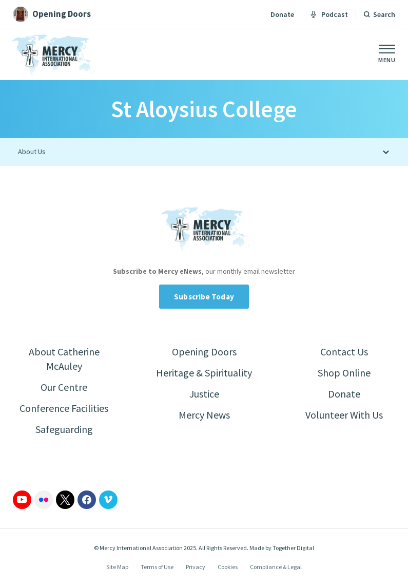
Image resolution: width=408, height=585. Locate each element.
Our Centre (64, 387)
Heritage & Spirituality (204, 372)
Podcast (329, 14)
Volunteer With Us (344, 414)
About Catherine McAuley (64, 358)
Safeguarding (64, 429)
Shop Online (344, 372)
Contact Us (344, 351)
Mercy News (204, 414)
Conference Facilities (64, 408)
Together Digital (293, 548)
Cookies (228, 567)
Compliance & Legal (276, 567)
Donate (282, 14)
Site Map (117, 567)
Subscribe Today (204, 296)
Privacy (195, 567)
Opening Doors (204, 351)
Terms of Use (157, 567)
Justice (204, 393)
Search (384, 14)
